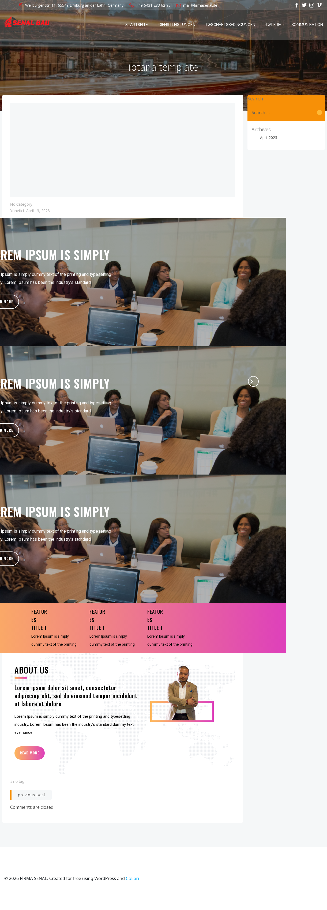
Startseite (136, 24)
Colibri (132, 878)
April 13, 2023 (38, 210)
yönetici (17, 210)
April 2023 (268, 137)
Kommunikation (307, 24)
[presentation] (253, 381)
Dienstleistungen (177, 24)
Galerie (273, 24)
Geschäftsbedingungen (230, 24)
